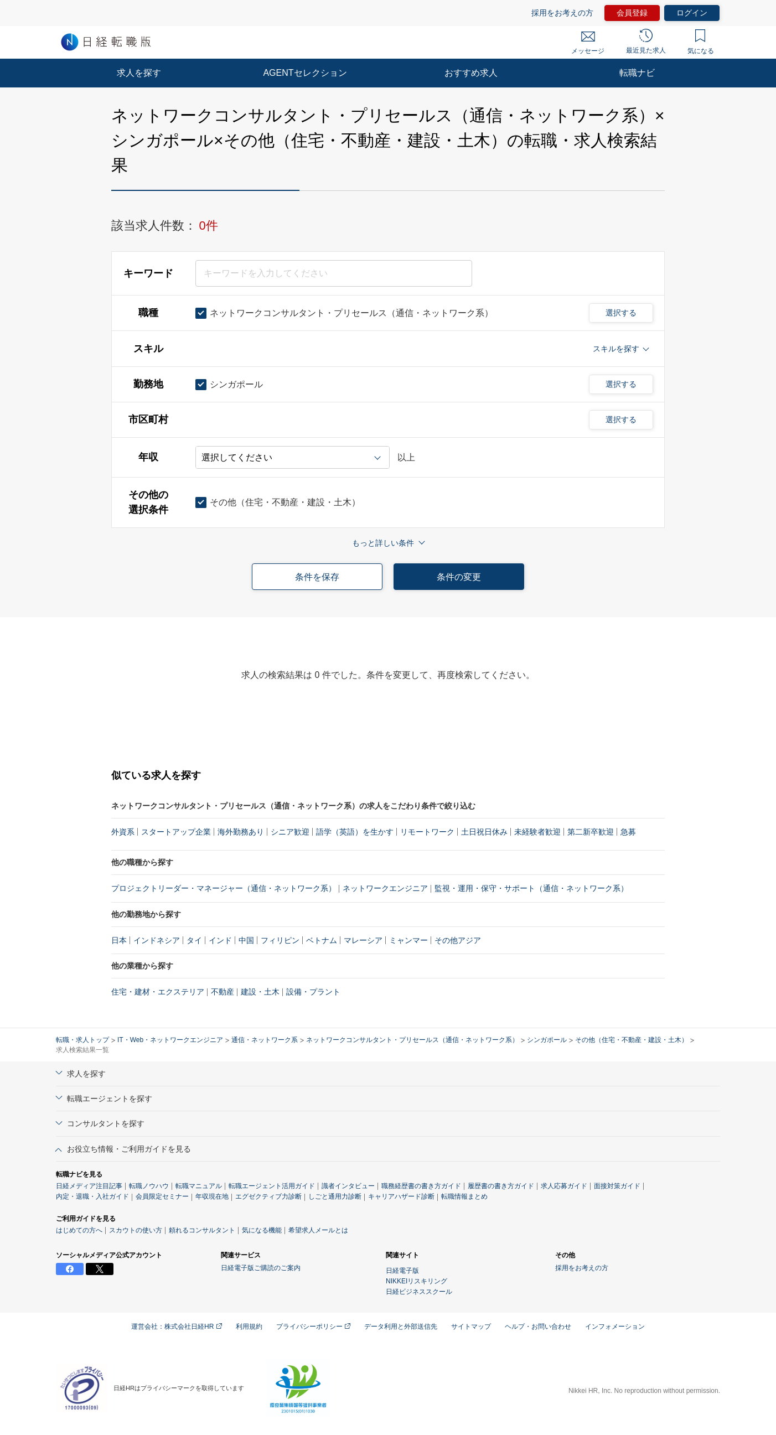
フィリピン (280, 940)
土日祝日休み (484, 831)
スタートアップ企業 (176, 831)
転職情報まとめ (464, 1196)
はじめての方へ (79, 1230)
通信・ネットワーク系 (264, 1040)
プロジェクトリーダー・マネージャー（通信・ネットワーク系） (223, 888)
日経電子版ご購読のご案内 (261, 1268)
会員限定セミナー (162, 1196)
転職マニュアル (198, 1186)
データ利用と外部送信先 (400, 1326)
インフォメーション (615, 1326)
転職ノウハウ (149, 1186)
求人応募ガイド (564, 1186)
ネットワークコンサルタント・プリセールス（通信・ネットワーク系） (412, 1040)
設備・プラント (313, 991)
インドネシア (156, 940)
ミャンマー (408, 940)
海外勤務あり (241, 831)
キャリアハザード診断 (401, 1196)
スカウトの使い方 (135, 1230)
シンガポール (547, 1040)
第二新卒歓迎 (590, 831)
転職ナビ (637, 72)
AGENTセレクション (304, 72)
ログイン (691, 12)
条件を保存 (317, 577)
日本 (119, 940)
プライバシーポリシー (313, 1326)
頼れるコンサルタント (202, 1230)
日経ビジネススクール (419, 1292)
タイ (194, 940)
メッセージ (587, 43)
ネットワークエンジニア (385, 888)
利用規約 (249, 1326)
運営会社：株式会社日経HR (176, 1326)
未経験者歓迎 (537, 831)
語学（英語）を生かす (355, 831)
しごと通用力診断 (334, 1196)
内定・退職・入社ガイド (92, 1196)
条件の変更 (459, 577)
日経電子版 (402, 1271)
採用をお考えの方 (562, 12)
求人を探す (139, 72)
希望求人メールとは (318, 1230)
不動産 (222, 991)
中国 (246, 940)
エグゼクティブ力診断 (268, 1196)
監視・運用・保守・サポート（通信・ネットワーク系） (531, 888)
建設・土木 (260, 991)
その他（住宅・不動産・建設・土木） (631, 1040)
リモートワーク (427, 831)
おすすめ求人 (471, 72)
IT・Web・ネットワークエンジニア (170, 1040)
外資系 (122, 831)
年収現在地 (212, 1196)
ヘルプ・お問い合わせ (538, 1326)
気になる (700, 42)
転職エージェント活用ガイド (272, 1186)
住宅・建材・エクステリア (157, 991)
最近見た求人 (646, 41)
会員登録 (632, 12)
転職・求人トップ (82, 1040)
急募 (628, 831)
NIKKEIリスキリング (416, 1281)
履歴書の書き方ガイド (501, 1186)
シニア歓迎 (290, 831)
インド (220, 940)
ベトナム (321, 940)
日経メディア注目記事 (89, 1186)
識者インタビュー (348, 1186)
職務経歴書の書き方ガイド (421, 1186)
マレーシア (363, 940)
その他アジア (457, 940)
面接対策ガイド (617, 1186)
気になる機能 (262, 1230)
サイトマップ (471, 1326)
